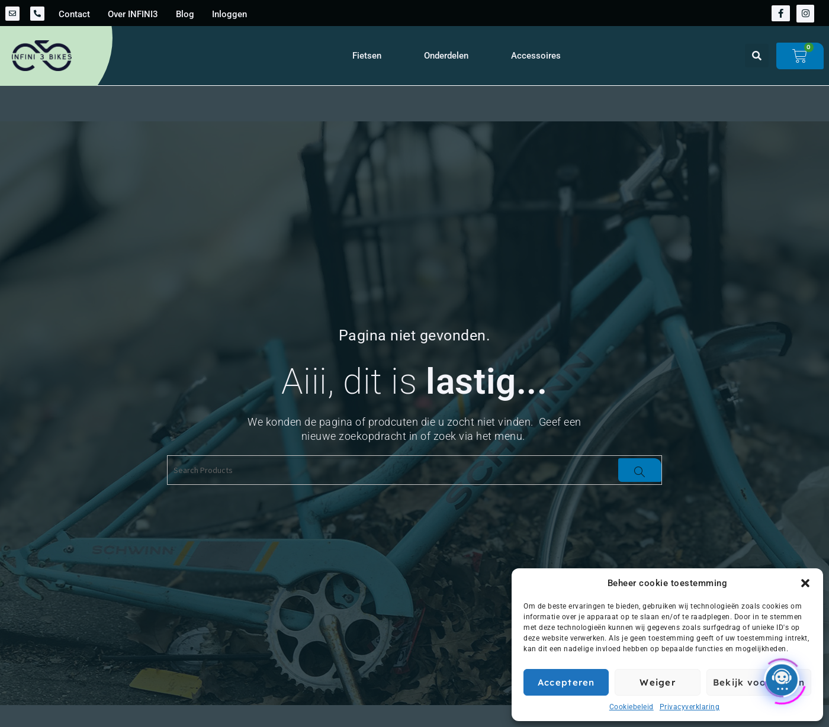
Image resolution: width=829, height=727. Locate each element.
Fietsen (366, 55)
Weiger (658, 682)
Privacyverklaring (690, 707)
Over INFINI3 (133, 14)
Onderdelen (446, 55)
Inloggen (229, 14)
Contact (74, 14)
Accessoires (536, 55)
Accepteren (566, 682)
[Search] (639, 470)
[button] (805, 583)
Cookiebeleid (631, 707)
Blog (185, 14)
